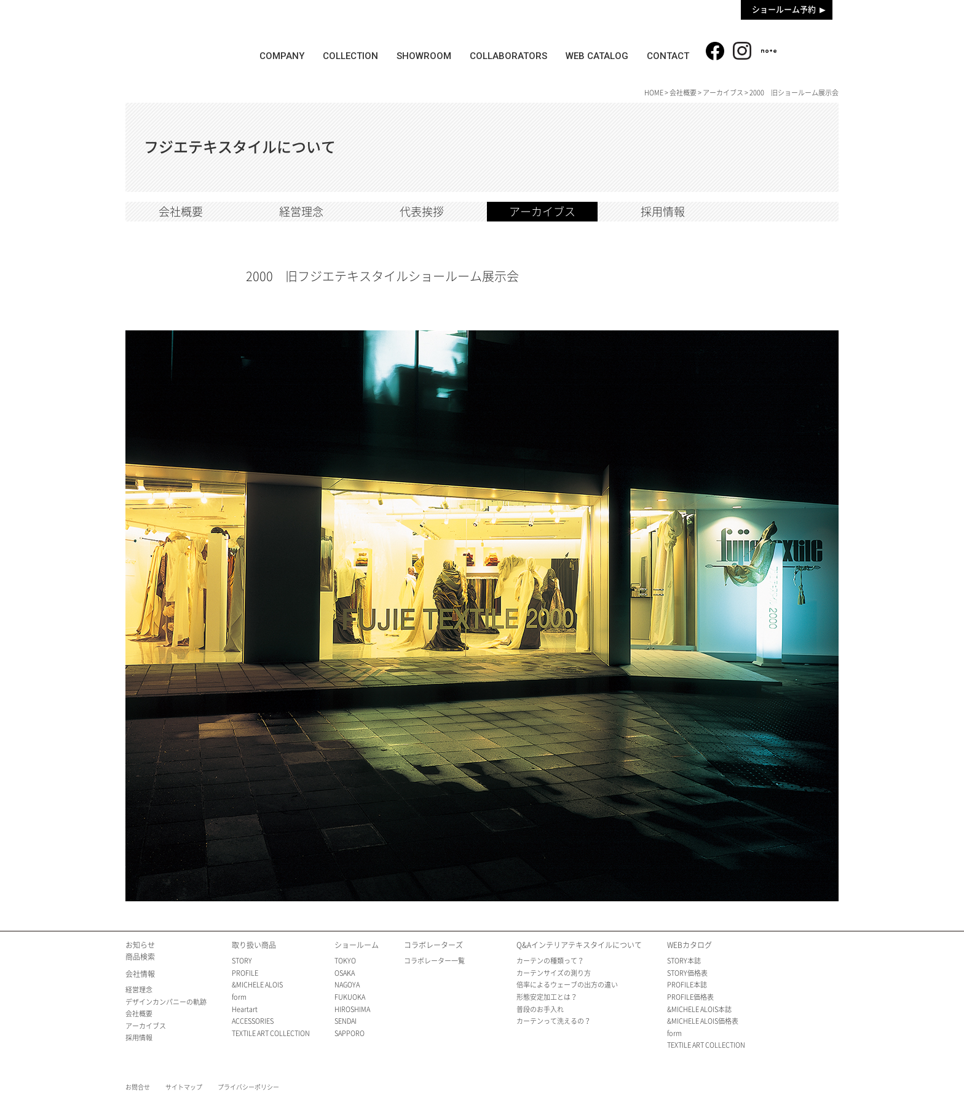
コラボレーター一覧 (434, 960)
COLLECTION (350, 56)
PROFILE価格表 (690, 997)
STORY (242, 960)
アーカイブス (723, 92)
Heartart (245, 1009)
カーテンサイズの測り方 (553, 973)
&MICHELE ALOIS (257, 984)
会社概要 (683, 92)
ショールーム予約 (784, 10)
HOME (653, 92)
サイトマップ (183, 1087)
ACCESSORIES (253, 1021)
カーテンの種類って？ (550, 960)
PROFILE (245, 973)
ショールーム (356, 945)
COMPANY (281, 56)
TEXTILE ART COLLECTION (271, 1033)
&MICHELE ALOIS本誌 (699, 1009)
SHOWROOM (424, 56)
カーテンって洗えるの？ (553, 1021)
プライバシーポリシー (248, 1087)
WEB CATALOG (597, 56)
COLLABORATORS (509, 56)
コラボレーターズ (433, 945)
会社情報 (140, 974)
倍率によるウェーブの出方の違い (567, 984)
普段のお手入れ (540, 1009)
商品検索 (812, 49)
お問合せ (137, 1087)
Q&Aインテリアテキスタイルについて (579, 945)
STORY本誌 (684, 960)
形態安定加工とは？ (546, 997)
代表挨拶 (422, 211)
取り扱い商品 (254, 945)
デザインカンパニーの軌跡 (166, 1001)
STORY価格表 (687, 973)
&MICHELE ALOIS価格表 (702, 1021)
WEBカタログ (689, 945)
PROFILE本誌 (687, 984)
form (239, 997)
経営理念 (301, 211)
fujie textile (180, 45)
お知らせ (140, 945)
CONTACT (668, 56)
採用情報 (663, 211)
